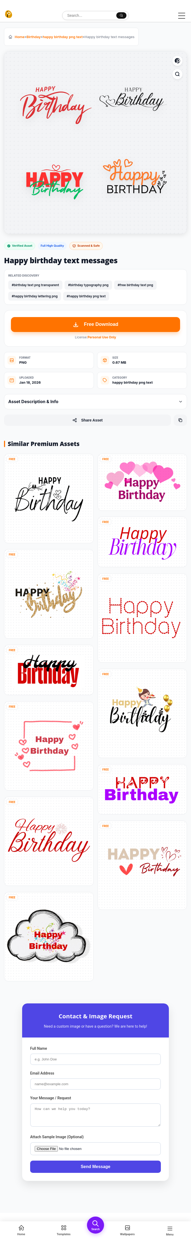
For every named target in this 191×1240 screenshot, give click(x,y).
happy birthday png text (63, 37)
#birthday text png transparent (35, 285)
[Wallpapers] (127, 1230)
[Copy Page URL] (180, 420)
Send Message (95, 1170)
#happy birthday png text (86, 296)
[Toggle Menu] (182, 15)
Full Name (38, 1048)
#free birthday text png (135, 285)
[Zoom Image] (177, 74)
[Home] (21, 1230)
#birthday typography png (88, 285)
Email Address (42, 1073)
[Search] (121, 15)
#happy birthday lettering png (35, 296)
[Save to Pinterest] (177, 60)
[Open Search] (95, 1225)
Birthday (34, 37)
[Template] (63, 1230)
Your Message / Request (50, 1098)
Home (20, 37)
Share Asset (87, 420)
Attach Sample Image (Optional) (57, 1140)
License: (95, 337)
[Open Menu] (170, 1230)
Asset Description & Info (95, 401)
